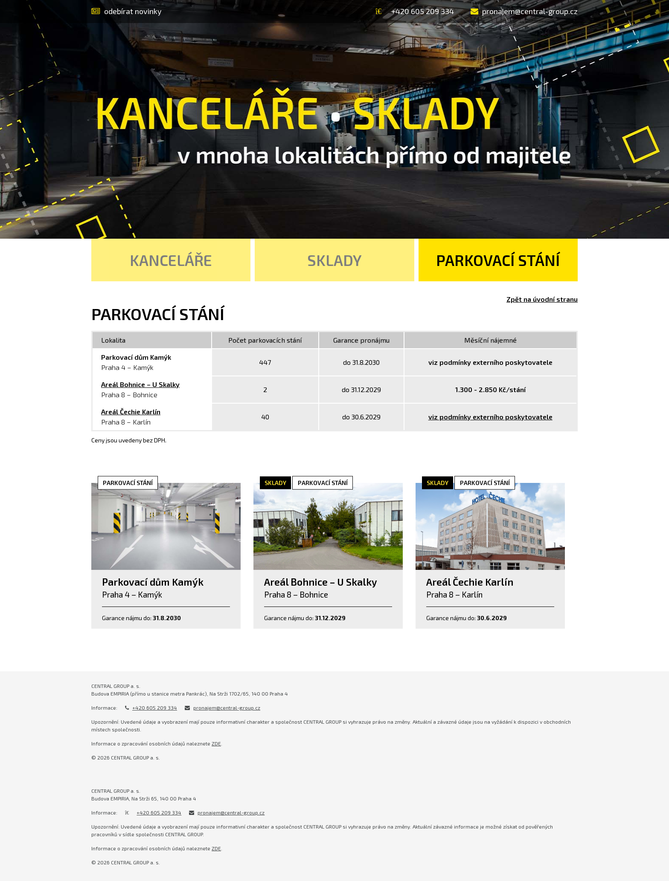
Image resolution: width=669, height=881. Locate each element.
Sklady (334, 260)
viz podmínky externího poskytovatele (490, 417)
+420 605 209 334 (154, 708)
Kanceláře (171, 260)
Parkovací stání (498, 260)
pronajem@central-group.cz (226, 708)
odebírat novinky (126, 11)
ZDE (216, 743)
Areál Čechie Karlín (130, 411)
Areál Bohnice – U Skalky (140, 384)
